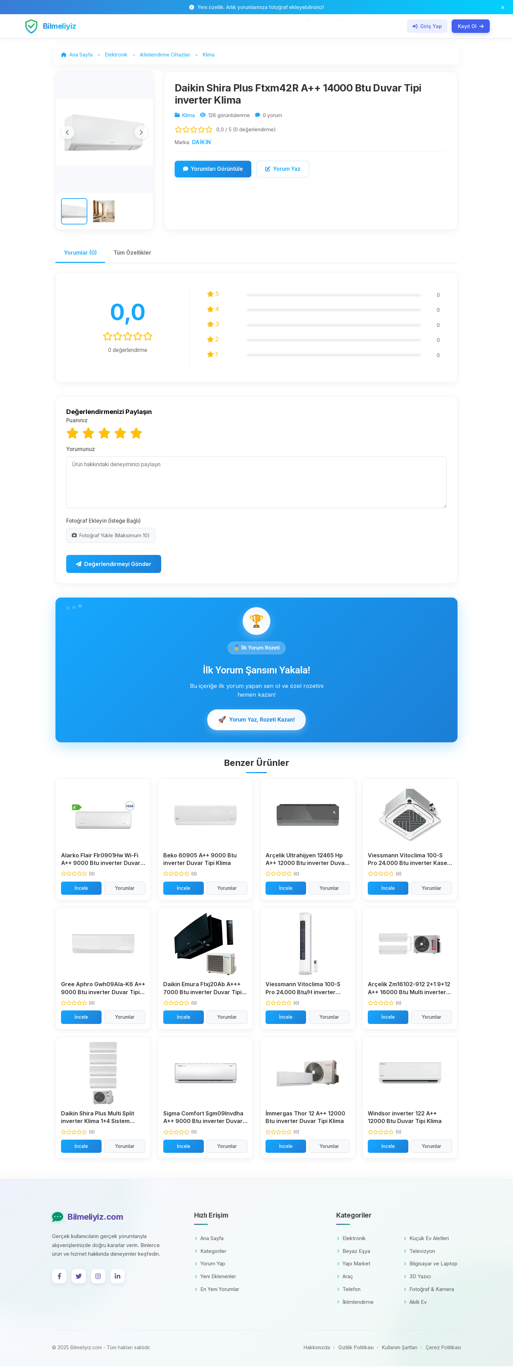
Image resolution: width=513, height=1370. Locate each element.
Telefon (348, 1293)
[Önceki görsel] (68, 134)
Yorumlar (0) (81, 256)
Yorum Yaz (283, 170)
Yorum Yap (210, 1267)
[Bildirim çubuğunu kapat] (502, 7)
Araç (345, 1280)
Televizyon (419, 1254)
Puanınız (77, 424)
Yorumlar (124, 891)
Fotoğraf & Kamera (429, 1293)
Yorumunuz (80, 452)
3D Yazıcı (417, 1280)
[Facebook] (59, 1279)
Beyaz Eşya (353, 1254)
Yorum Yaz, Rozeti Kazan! (256, 723)
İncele (81, 891)
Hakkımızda (317, 1351)
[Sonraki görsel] (141, 134)
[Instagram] (98, 1279)
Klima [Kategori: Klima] (188, 116)
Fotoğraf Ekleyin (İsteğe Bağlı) (103, 524)
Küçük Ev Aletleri (426, 1242)
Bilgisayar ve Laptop (431, 1267)
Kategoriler (210, 1254)
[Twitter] (78, 1279)
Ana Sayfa (209, 1242)
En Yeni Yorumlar (217, 1293)
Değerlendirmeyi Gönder (113, 567)
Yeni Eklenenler (215, 1280)
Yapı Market (353, 1267)
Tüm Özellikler (135, 256)
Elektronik (351, 1242)
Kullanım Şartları (399, 1351)
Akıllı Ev (415, 1305)
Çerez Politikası (443, 1351)
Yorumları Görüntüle (213, 170)
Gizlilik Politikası (356, 1351)
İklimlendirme (355, 1305)
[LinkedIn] (117, 1279)
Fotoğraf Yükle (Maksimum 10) (111, 538)
